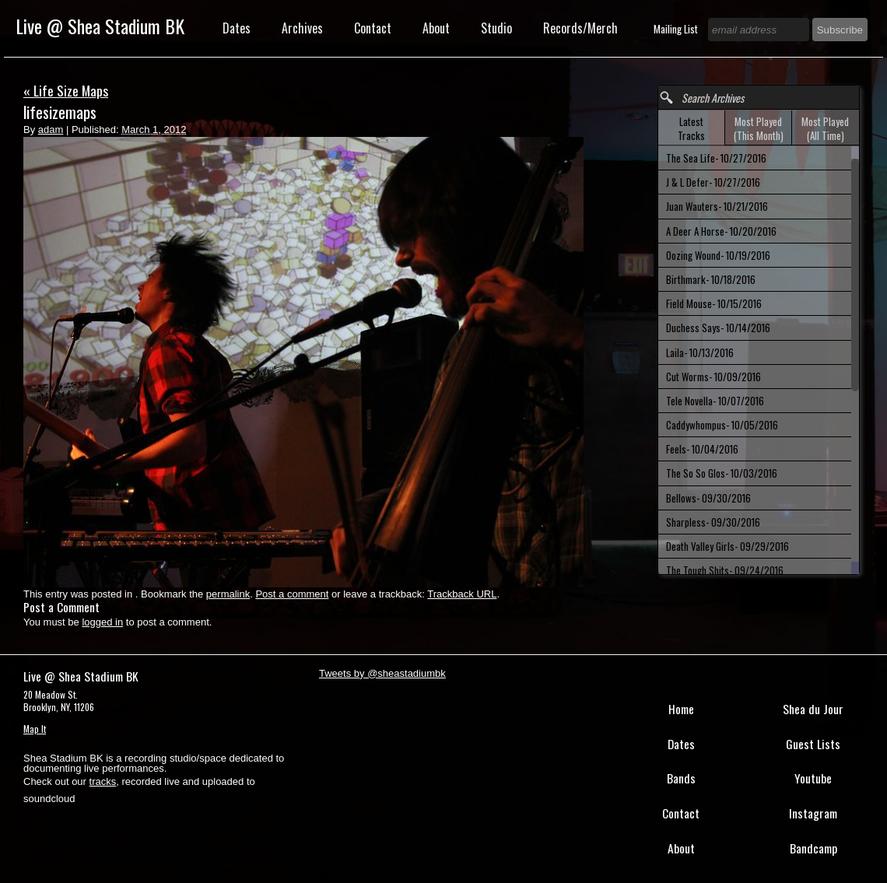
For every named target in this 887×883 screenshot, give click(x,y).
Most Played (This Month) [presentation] (759, 128)
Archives (302, 28)
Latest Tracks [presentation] (691, 128)
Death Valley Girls (727, 546)
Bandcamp (813, 848)
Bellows (708, 498)
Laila (700, 352)
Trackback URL (461, 594)
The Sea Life (716, 158)
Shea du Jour (813, 708)
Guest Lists (813, 743)
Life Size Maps (65, 90)
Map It (34, 728)
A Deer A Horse (721, 231)
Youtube (813, 778)
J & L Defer (713, 182)
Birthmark (711, 279)
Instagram (813, 813)
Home (681, 708)
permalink (228, 594)
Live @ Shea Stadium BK (100, 26)
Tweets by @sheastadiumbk (382, 673)
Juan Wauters (717, 206)
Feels (702, 449)
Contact (372, 28)
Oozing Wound (718, 255)
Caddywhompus (722, 425)
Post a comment (291, 594)
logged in (102, 622)
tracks (103, 781)
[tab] (691, 127)
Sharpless (713, 522)
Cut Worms (713, 377)
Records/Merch (580, 28)
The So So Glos (721, 473)
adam (51, 129)
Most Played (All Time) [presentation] (825, 128)
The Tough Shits (725, 570)
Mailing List (677, 29)
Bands (681, 778)
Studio (496, 28)
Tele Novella (715, 401)
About (436, 28)
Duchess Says (718, 328)
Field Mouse (714, 303)
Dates (237, 28)
